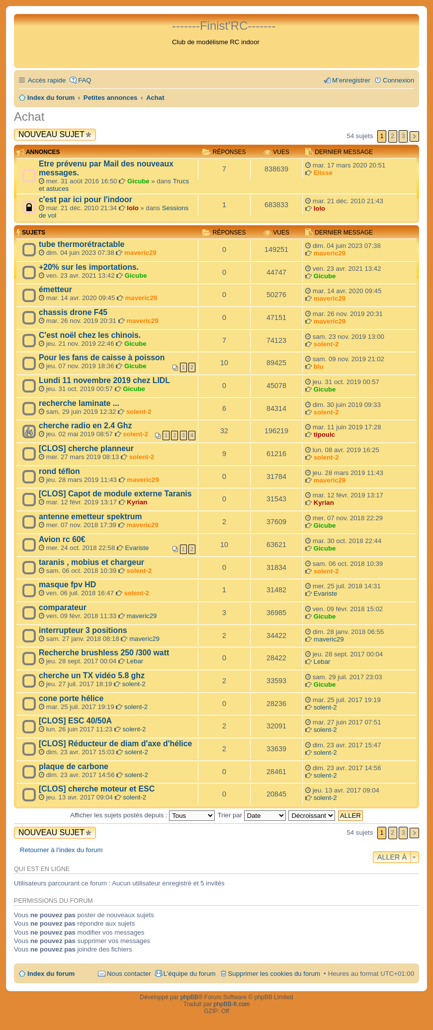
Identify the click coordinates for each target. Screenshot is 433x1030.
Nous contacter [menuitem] (129, 973)
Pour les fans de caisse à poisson (102, 357)
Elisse (323, 172)
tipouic (324, 434)
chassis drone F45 (73, 312)
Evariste (137, 548)
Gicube (138, 181)
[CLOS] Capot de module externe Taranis (115, 493)
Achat (29, 116)
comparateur (63, 607)
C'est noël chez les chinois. (90, 335)
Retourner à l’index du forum (61, 850)
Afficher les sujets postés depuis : (142, 815)
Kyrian (137, 502)
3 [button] (403, 136)
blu (319, 366)
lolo (132, 208)
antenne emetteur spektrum (90, 516)
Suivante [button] (414, 136)
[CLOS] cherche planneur (86, 448)
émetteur (55, 289)
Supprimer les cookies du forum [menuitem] (274, 973)
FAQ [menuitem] (84, 80)
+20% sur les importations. (89, 267)
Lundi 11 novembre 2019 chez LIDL (104, 380)
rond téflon (59, 471)
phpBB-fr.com (232, 1004)
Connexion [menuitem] (398, 80)
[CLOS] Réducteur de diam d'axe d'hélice (115, 743)
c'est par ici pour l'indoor (85, 199)
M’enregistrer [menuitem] (351, 80)
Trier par (252, 815)
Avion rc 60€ (62, 539)
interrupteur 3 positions (83, 630)
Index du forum (51, 973)
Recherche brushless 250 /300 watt (104, 652)
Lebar (135, 661)
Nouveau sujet (51, 134)
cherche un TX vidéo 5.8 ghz (92, 675)
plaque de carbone (73, 766)
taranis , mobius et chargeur (91, 562)
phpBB (189, 997)
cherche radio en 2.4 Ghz (85, 425)
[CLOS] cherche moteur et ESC (97, 789)
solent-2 (326, 344)
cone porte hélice (71, 698)
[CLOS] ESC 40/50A (75, 720)
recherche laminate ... (79, 403)
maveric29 (140, 252)
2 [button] (392, 136)
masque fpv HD (67, 584)
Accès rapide (47, 80)
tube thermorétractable (81, 244)
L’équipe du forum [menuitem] (190, 973)
